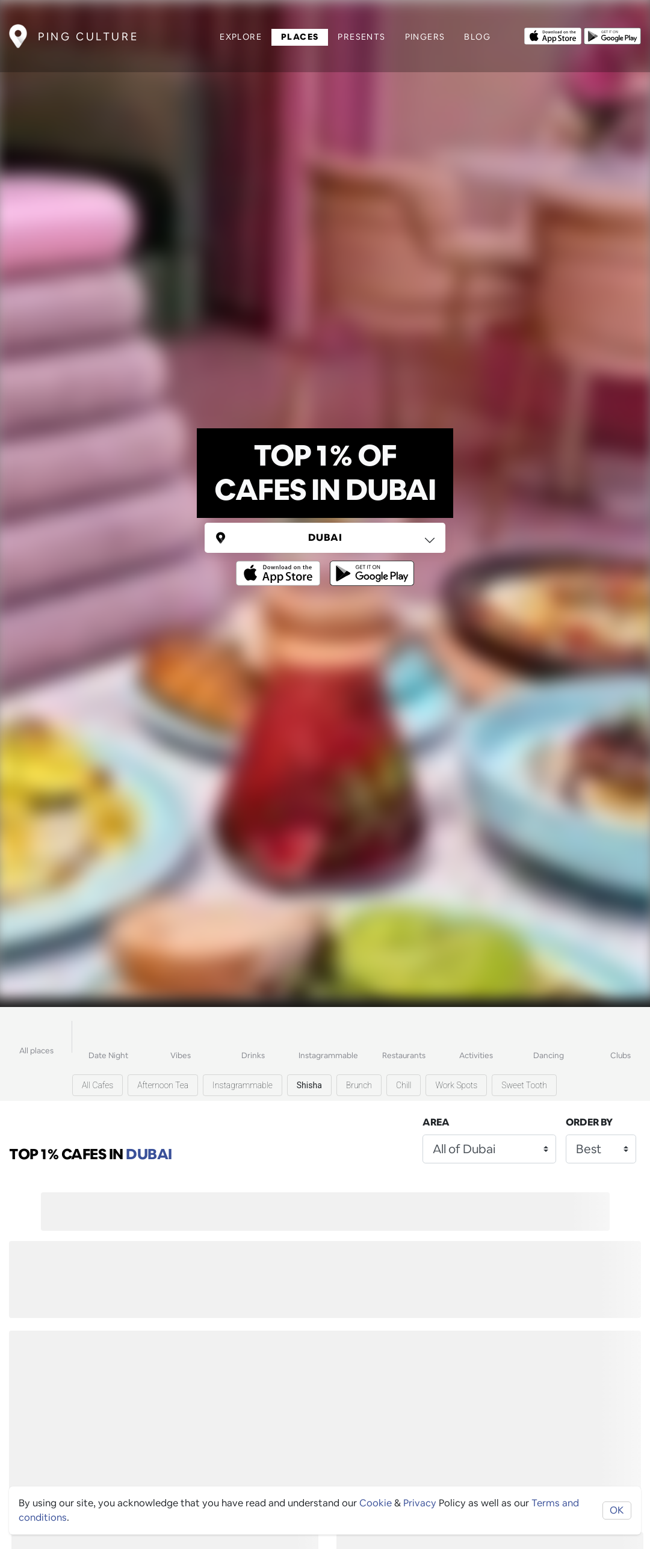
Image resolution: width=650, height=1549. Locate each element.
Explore (241, 36)
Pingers (425, 36)
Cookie (375, 1503)
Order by (589, 1122)
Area (436, 1122)
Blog (477, 36)
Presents (361, 36)
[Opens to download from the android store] (612, 35)
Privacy (419, 1503)
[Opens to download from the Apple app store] (552, 35)
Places (299, 36)
